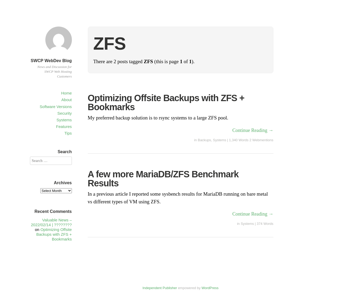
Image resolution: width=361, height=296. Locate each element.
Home (66, 93)
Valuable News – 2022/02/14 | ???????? (51, 222)
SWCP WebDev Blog (51, 60)
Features (64, 126)
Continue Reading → (252, 130)
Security (64, 113)
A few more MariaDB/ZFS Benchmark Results (163, 178)
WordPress (210, 288)
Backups (204, 140)
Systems (64, 120)
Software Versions (56, 106)
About (66, 99)
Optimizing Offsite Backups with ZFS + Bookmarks (166, 102)
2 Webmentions (261, 140)
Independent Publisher (159, 288)
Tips (68, 133)
